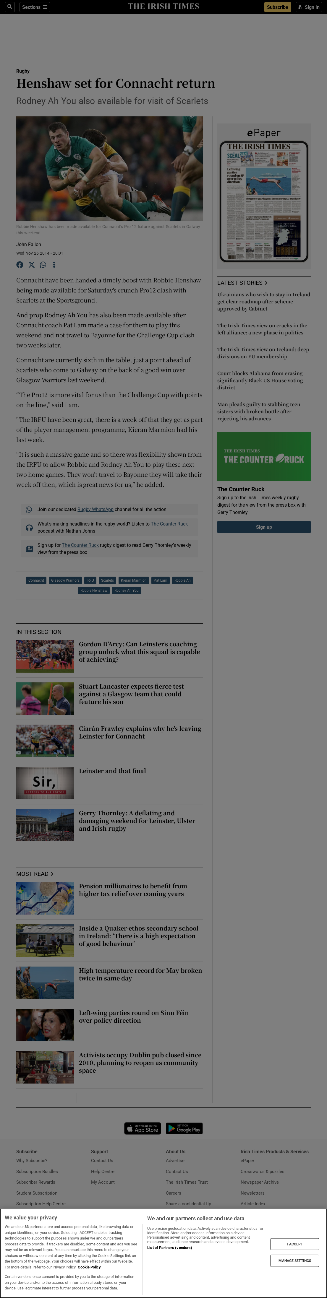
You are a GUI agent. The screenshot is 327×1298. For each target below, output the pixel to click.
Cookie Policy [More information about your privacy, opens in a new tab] (89, 1267)
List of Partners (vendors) (169, 1247)
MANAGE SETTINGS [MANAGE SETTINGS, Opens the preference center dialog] (295, 1261)
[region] (163, 1253)
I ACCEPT (295, 1244)
